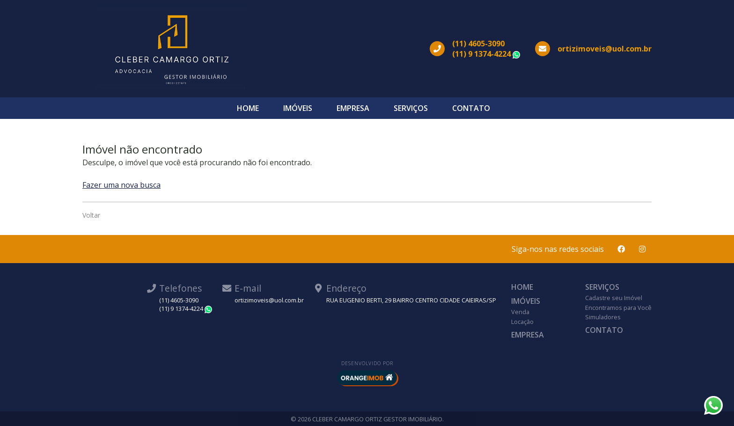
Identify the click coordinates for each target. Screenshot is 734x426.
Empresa (353, 108)
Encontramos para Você (618, 307)
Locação (522, 321)
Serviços (411, 108)
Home (248, 108)
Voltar (91, 215)
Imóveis (297, 108)
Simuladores (603, 317)
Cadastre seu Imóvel (613, 298)
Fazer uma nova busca (121, 185)
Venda (520, 312)
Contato (471, 108)
